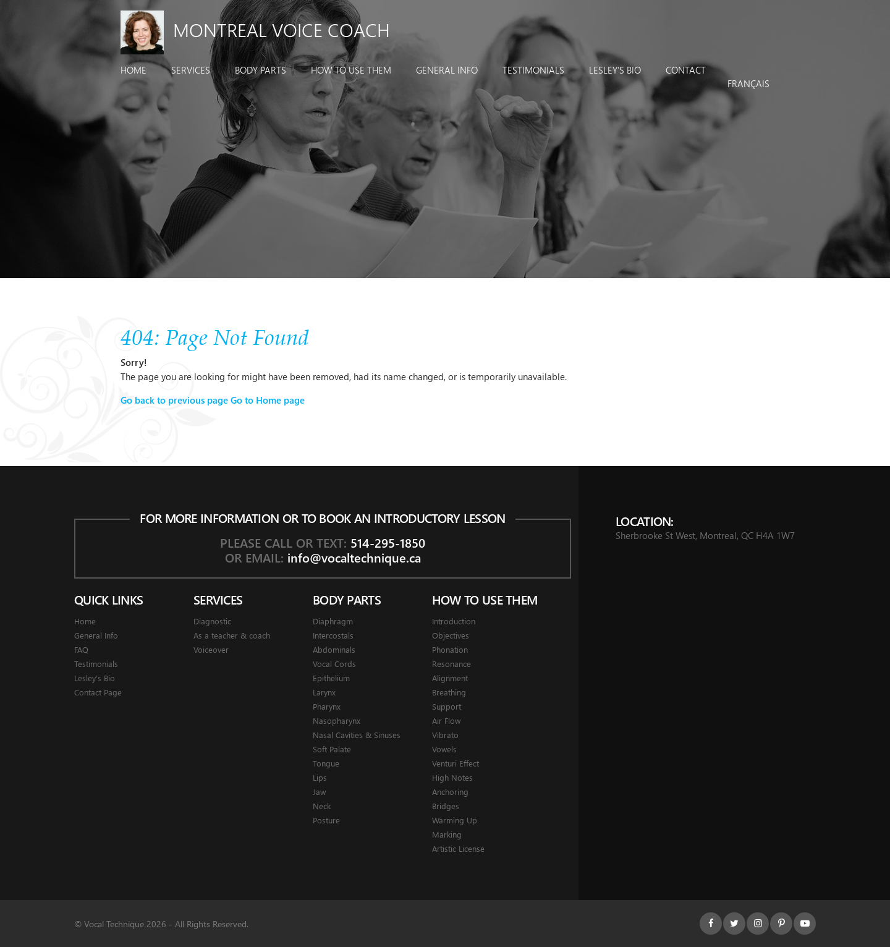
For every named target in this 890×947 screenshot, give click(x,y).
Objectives (450, 635)
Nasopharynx (336, 720)
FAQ (81, 649)
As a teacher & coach (231, 635)
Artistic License (458, 848)
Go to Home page (268, 400)
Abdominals (334, 649)
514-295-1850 (387, 542)
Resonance (451, 663)
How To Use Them (351, 70)
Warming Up (454, 820)
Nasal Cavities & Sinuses (356, 734)
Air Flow (446, 720)
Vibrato (445, 734)
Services (190, 70)
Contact (686, 70)
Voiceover (211, 649)
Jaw (319, 791)
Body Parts (260, 70)
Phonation (450, 649)
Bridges (445, 805)
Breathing (449, 692)
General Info (447, 70)
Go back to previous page (174, 400)
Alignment (450, 678)
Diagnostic (212, 621)
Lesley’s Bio (615, 70)
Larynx (324, 692)
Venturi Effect (455, 763)
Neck (322, 805)
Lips (320, 777)
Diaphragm (333, 621)
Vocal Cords (334, 663)
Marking (447, 834)
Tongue (326, 763)
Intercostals (333, 635)
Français (748, 83)
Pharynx (327, 706)
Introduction (453, 621)
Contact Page (98, 692)
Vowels (444, 749)
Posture (326, 820)
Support (446, 706)
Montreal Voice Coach (255, 29)
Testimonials (533, 70)
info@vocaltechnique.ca (354, 557)
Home (133, 70)
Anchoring (450, 791)
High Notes (452, 777)
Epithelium (331, 678)
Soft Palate (332, 749)
